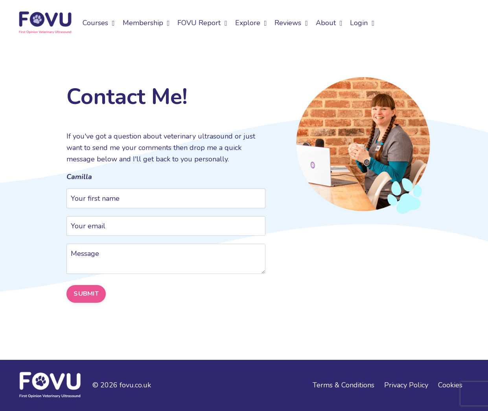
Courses (99, 23)
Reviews (291, 23)
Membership (146, 23)
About (329, 23)
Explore (251, 23)
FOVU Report (202, 23)
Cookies (450, 385)
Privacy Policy (406, 385)
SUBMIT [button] (86, 293)
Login (362, 23)
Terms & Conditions (343, 385)
